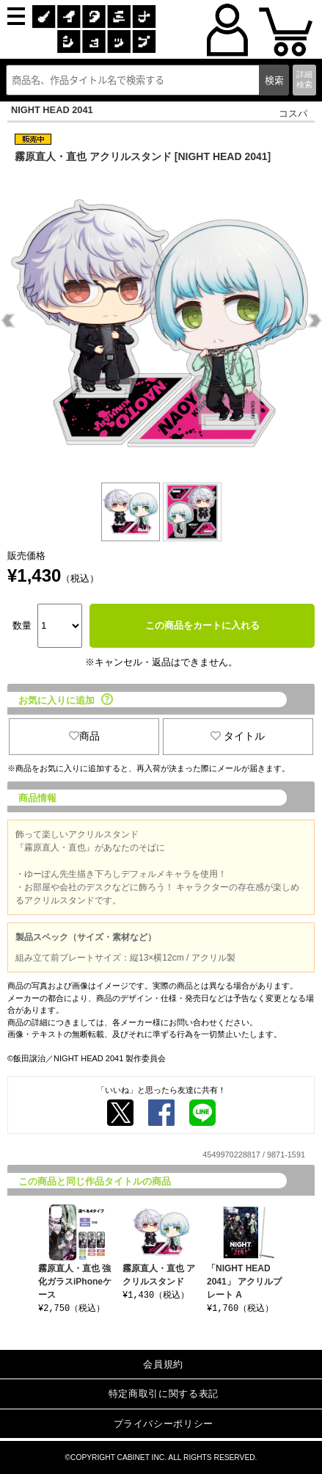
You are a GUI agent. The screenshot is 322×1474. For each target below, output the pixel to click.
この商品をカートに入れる (202, 625)
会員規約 (163, 1364)
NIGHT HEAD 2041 (52, 109)
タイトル (238, 736)
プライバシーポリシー (164, 1423)
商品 (84, 736)
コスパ (293, 113)
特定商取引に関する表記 (164, 1393)
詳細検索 (304, 79)
